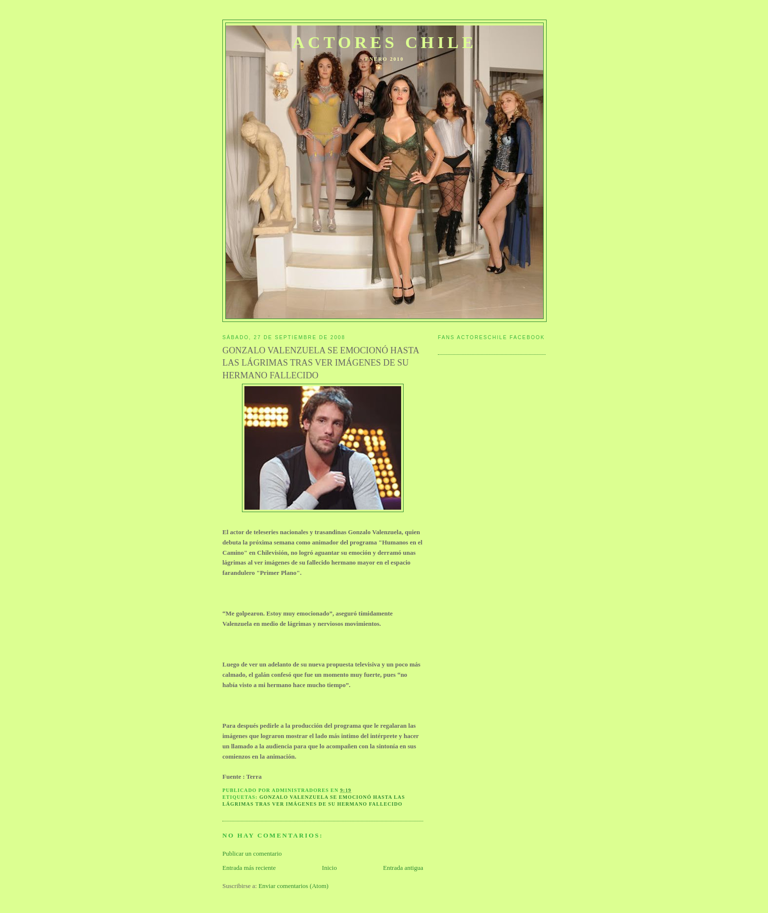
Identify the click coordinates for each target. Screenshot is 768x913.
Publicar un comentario (252, 853)
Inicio (329, 867)
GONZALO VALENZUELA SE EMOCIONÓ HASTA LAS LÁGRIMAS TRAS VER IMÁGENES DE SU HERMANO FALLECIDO (320, 362)
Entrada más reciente (249, 867)
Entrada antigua (403, 867)
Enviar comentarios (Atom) (294, 885)
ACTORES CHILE (384, 42)
